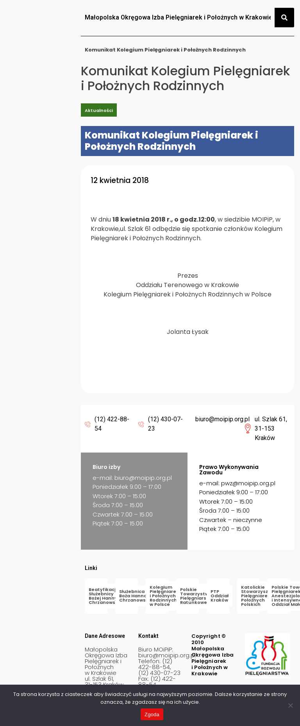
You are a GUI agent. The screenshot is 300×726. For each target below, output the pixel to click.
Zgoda (152, 714)
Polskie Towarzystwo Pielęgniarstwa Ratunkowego (197, 595)
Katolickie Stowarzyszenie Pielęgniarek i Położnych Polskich (260, 595)
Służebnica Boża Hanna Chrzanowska (135, 595)
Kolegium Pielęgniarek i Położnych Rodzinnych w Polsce (164, 595)
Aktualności (99, 110)
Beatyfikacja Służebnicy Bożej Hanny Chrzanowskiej (106, 595)
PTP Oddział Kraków (220, 595)
